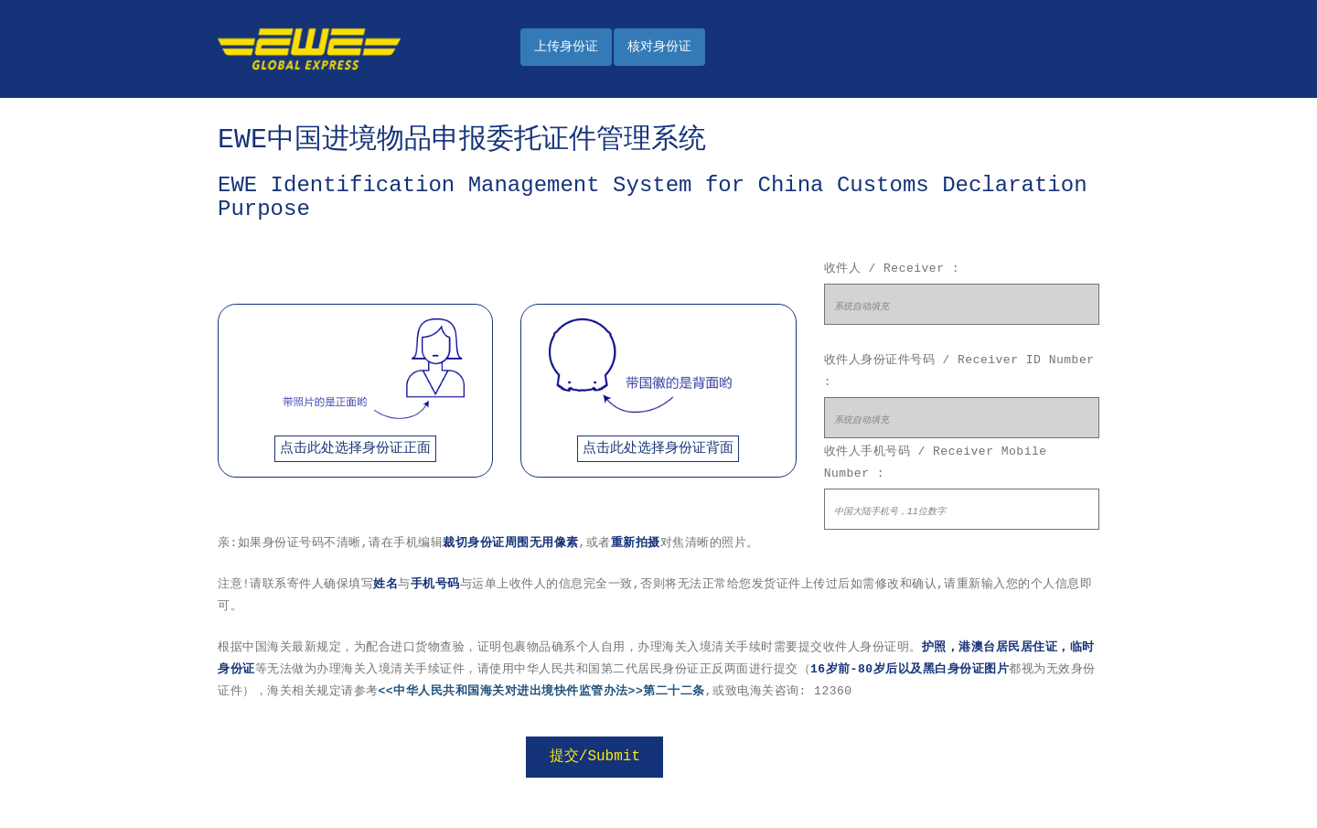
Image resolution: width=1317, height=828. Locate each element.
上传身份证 (566, 46)
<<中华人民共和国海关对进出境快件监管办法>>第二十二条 (542, 691)
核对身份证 (659, 46)
